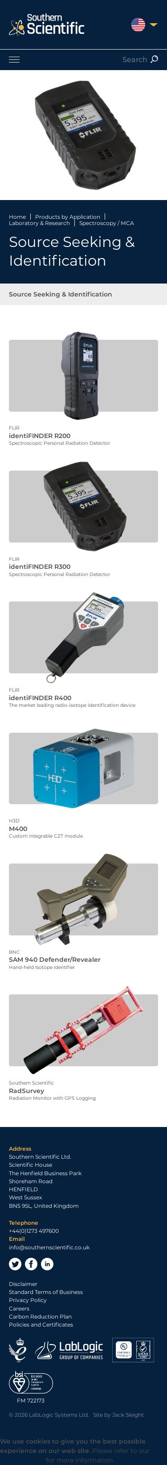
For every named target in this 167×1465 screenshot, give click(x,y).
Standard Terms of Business (46, 1292)
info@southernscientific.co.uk (49, 1247)
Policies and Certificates (41, 1324)
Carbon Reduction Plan (40, 1316)
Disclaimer (23, 1284)
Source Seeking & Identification (60, 294)
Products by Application (67, 216)
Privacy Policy (28, 1300)
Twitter (15, 1264)
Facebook (31, 1264)
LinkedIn (47, 1264)
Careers (19, 1308)
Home (17, 216)
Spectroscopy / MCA (106, 223)
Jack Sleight (128, 1414)
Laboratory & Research (39, 223)
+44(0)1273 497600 (34, 1230)
